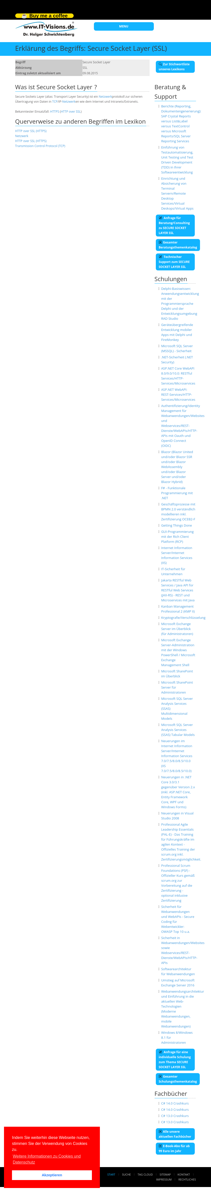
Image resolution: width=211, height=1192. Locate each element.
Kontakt (184, 1174)
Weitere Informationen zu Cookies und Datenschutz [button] (47, 1159)
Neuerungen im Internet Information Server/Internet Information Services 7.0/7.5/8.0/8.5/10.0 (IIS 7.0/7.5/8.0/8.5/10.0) (176, 756)
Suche (126, 1174)
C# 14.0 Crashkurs (175, 1103)
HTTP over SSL (71, 111)
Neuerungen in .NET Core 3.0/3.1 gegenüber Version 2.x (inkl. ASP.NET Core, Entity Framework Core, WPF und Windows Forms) (178, 792)
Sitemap (165, 1174)
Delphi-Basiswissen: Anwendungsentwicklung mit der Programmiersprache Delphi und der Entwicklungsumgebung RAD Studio (180, 303)
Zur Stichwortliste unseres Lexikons (174, 66)
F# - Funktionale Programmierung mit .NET (177, 493)
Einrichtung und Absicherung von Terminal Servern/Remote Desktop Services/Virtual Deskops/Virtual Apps (177, 193)
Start (111, 1174)
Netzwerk (105, 96)
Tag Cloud (145, 1174)
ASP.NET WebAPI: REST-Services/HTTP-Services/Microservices (178, 394)
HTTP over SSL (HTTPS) (31, 131)
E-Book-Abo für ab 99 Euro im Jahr (174, 1148)
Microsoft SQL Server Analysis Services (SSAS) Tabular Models (178, 729)
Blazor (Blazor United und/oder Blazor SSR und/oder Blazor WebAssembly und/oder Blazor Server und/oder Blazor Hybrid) (177, 467)
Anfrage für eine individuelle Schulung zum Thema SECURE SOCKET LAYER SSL (175, 1059)
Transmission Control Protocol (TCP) (40, 146)
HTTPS (54, 111)
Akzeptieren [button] (52, 1175)
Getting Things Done (176, 525)
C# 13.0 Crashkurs (175, 1115)
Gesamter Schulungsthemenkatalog (178, 1079)
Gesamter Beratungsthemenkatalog (178, 244)
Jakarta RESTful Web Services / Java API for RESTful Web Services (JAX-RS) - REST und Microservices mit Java (178, 590)
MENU (123, 26)
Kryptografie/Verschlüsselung (183, 617)
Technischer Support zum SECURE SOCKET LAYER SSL (174, 262)
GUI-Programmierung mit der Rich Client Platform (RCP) (177, 536)
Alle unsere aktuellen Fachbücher (175, 1134)
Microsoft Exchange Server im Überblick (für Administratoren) (177, 629)
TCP (54, 101)
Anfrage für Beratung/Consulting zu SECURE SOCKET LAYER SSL (174, 225)
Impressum (164, 1179)
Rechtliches (187, 1179)
